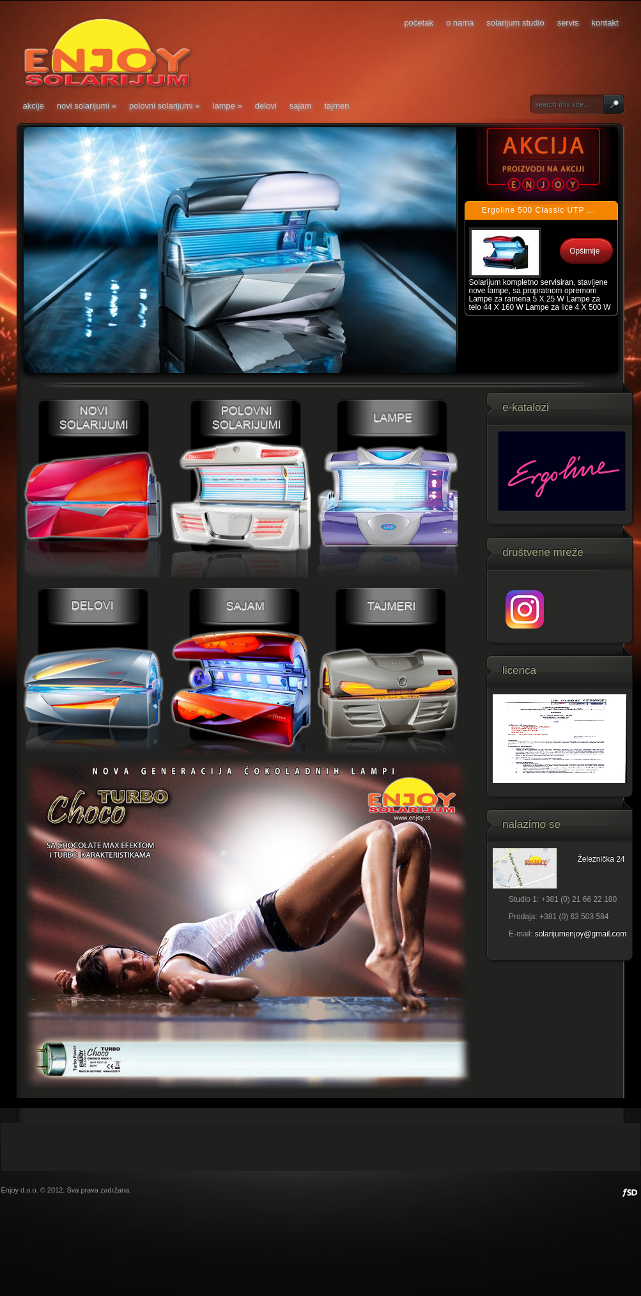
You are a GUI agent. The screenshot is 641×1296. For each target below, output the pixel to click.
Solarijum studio (515, 22)
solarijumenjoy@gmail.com (581, 933)
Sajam (301, 106)
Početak (418, 22)
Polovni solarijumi (164, 106)
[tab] (541, 210)
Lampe (227, 106)
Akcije (33, 106)
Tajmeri (336, 106)
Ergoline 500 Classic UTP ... (539, 210)
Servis (568, 22)
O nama (460, 22)
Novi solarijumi (86, 106)
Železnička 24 (601, 859)
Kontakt (605, 22)
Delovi (266, 106)
